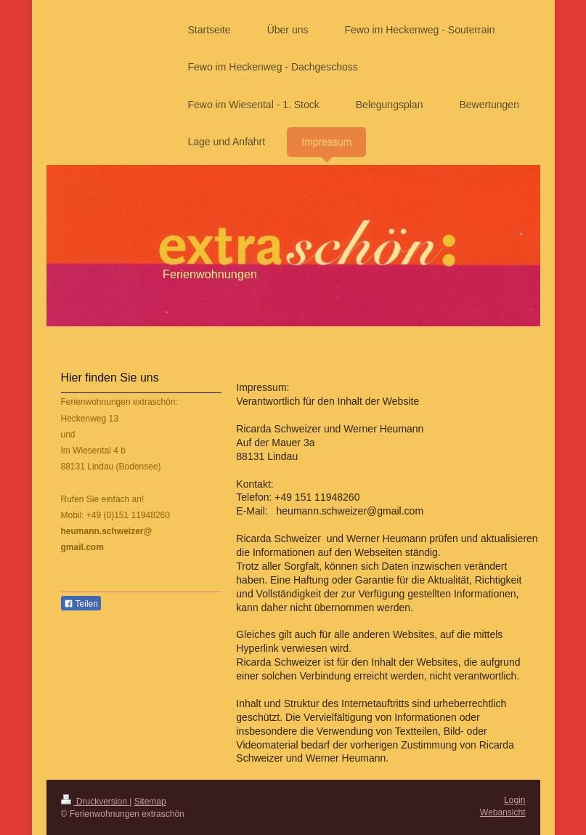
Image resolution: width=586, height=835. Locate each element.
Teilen (81, 604)
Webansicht (502, 812)
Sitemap (150, 801)
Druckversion (95, 801)
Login (514, 800)
